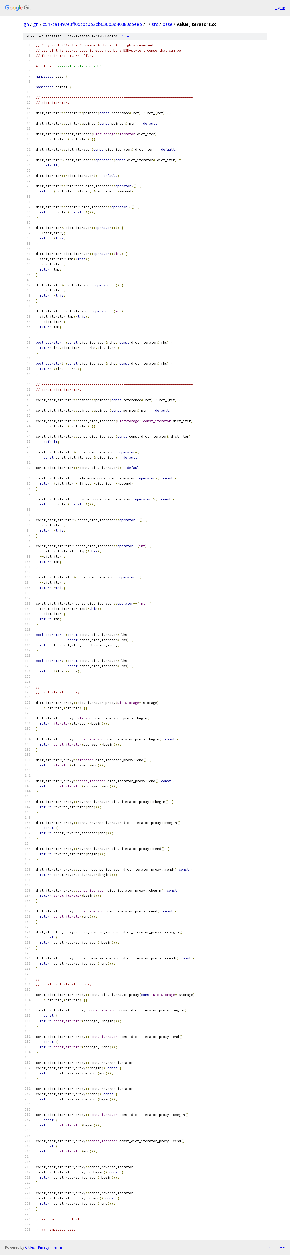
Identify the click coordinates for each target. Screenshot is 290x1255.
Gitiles (30, 1247)
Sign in (280, 7)
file (125, 36)
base (167, 24)
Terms (57, 1247)
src (155, 24)
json (281, 1247)
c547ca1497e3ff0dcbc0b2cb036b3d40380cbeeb (92, 24)
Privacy (43, 1247)
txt (269, 1247)
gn (26, 24)
